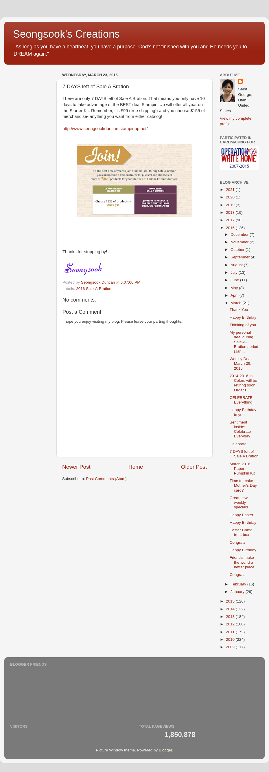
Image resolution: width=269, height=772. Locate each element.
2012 (231, 624)
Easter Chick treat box (241, 532)
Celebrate (238, 444)
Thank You (239, 309)
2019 (231, 205)
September (241, 257)
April (235, 295)
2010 (231, 639)
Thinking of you (243, 325)
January (238, 592)
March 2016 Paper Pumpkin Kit (242, 468)
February (239, 584)
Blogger (165, 750)
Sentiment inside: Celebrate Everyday (240, 429)
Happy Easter (241, 515)
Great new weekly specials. (239, 502)
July (235, 272)
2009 (231, 647)
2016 (231, 228)
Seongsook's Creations (66, 34)
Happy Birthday (243, 317)
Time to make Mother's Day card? (243, 485)
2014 (231, 609)
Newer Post (76, 467)
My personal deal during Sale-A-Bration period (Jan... (244, 341)
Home (135, 467)
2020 (231, 197)
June (235, 280)
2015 (231, 601)
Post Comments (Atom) (106, 479)
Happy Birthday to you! (243, 412)
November (240, 242)
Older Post (194, 467)
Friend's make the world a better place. (242, 562)
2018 (231, 212)
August (237, 265)
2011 (231, 632)
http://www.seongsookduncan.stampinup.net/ (105, 128)
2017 (231, 220)
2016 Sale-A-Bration (93, 288)
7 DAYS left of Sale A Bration (244, 453)
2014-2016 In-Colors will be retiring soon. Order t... (243, 383)
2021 (231, 189)
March (236, 303)
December (240, 234)
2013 (231, 616)
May (235, 288)
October (238, 249)
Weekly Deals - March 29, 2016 (243, 363)
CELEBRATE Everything (241, 399)
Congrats (238, 542)
